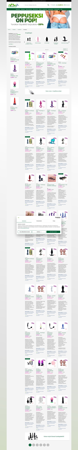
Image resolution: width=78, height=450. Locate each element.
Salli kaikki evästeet (53, 231)
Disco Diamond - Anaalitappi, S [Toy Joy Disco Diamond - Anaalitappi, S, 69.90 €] (61, 148)
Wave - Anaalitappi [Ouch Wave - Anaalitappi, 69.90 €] (62, 110)
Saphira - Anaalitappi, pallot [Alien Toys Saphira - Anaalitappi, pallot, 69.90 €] (51, 111)
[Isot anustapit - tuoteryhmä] (47, 41)
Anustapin (18, 34)
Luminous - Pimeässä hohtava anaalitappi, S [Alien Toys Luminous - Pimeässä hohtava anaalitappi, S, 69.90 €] (51, 407)
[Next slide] (69, 42)
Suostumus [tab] (24, 220)
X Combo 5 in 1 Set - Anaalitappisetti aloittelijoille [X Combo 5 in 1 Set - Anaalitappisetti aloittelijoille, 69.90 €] (40, 64)
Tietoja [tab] (54, 220)
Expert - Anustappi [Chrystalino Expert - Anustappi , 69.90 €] (62, 332)
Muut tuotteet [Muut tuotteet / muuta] (29, 9)
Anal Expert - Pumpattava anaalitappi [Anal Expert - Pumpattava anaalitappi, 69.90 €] (27, 407)
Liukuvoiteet (50, 9)
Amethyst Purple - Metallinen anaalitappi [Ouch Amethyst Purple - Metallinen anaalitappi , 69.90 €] (51, 185)
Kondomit (45, 9)
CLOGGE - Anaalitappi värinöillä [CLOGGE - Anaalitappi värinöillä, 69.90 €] (40, 185)
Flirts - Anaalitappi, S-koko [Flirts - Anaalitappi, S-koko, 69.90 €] (40, 111)
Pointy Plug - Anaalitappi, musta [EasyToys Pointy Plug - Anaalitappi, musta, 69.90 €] (40, 148)
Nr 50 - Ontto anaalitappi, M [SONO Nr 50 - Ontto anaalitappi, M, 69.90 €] (39, 407)
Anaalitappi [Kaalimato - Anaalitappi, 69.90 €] (27, 62)
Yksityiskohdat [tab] (39, 220)
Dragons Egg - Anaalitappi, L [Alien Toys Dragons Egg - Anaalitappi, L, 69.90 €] (61, 370)
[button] (48, 5)
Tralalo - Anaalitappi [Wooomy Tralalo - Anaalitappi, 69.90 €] (62, 62)
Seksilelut (18, 9)
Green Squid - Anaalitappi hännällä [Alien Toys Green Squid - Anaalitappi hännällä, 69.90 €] (51, 63)
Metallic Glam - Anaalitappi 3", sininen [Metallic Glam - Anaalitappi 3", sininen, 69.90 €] (29, 296)
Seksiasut (23, 9)
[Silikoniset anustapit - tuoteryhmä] (65, 41)
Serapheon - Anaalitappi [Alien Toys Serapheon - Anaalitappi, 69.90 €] (38, 370)
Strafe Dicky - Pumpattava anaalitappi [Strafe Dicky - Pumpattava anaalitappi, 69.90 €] (27, 333)
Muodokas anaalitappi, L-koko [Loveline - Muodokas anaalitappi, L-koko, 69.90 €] (29, 259)
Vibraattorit (35, 9)
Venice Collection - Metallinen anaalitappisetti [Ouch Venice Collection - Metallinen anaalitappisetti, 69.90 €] (51, 148)
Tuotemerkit (56, 9)
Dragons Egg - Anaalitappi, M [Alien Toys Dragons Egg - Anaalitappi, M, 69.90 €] (39, 296)
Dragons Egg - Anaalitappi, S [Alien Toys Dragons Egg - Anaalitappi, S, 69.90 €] (61, 259)
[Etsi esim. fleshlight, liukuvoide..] (36, 5)
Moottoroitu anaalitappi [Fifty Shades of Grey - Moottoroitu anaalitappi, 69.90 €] (60, 296)
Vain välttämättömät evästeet (25, 231)
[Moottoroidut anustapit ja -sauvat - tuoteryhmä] (29, 41)
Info (61, 9)
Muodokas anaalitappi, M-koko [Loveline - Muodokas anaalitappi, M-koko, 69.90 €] (29, 148)
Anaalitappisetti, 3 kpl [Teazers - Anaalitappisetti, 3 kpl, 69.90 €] (62, 184)
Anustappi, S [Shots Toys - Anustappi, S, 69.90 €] (49, 258)
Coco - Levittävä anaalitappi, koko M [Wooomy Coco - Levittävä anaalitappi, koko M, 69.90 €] (29, 370)
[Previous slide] (24, 42)
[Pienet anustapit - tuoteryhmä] (38, 41)
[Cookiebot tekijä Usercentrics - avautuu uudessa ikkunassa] (56, 217)
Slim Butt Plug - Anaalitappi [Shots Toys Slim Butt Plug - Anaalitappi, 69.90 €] (28, 185)
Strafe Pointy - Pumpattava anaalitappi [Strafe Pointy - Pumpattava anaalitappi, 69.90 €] (50, 333)
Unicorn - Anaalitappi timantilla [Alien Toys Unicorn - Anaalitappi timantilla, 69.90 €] (40, 333)
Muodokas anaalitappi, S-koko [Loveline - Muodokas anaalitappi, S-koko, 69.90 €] (29, 111)
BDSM (40, 9)
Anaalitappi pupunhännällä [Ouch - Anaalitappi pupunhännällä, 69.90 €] (50, 370)
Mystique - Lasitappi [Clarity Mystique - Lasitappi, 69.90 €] (51, 295)
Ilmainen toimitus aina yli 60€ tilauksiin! (39, 0)
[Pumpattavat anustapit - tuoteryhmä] (56, 41)
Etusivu (9, 29)
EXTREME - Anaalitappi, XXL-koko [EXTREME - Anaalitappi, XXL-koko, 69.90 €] (62, 407)
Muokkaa (39, 231)
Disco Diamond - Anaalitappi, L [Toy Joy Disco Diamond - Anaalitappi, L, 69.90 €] (39, 259)
